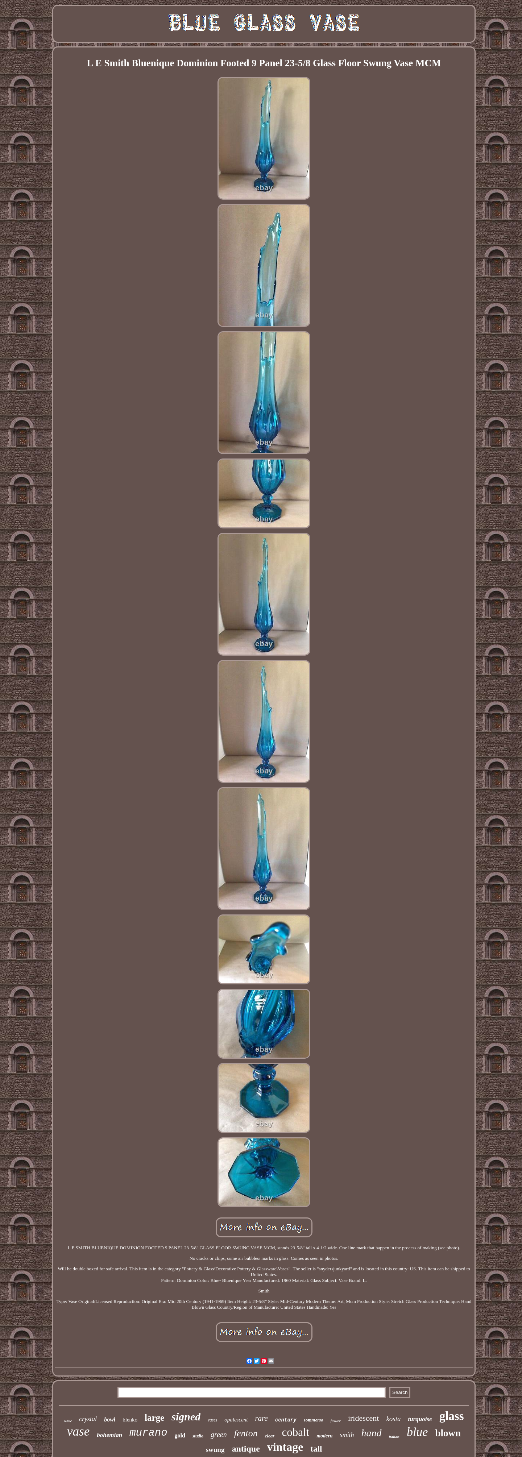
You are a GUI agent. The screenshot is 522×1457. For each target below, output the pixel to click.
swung (215, 1449)
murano (148, 1433)
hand (371, 1433)
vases (212, 1420)
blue (417, 1432)
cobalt (295, 1432)
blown (448, 1433)
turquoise (420, 1419)
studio (197, 1436)
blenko (130, 1420)
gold (180, 1435)
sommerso (313, 1420)
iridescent (363, 1418)
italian (394, 1437)
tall (316, 1448)
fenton (246, 1433)
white (68, 1421)
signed (185, 1417)
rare (261, 1418)
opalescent (236, 1420)
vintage (285, 1446)
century (286, 1420)
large (154, 1418)
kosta (393, 1419)
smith (347, 1435)
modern (324, 1436)
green (219, 1435)
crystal (88, 1419)
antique (246, 1448)
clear (270, 1436)
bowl (109, 1419)
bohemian (109, 1435)
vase (78, 1431)
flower (336, 1421)
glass (451, 1416)
